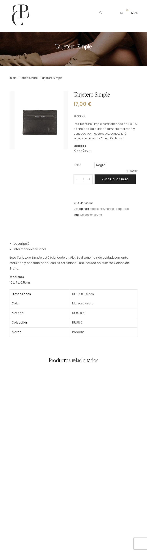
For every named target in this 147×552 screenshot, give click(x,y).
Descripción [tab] (22, 243)
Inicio (13, 78)
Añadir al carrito (115, 179)
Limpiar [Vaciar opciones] (133, 171)
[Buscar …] (106, 13)
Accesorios (97, 209)
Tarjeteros (122, 209)
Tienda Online (28, 78)
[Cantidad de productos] (83, 179)
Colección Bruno (91, 215)
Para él (109, 209)
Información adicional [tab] (29, 249)
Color (77, 165)
